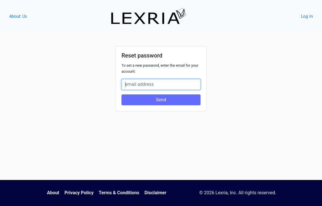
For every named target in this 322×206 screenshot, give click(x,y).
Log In (307, 16)
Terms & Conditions (119, 192)
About (53, 192)
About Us (18, 16)
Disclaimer (155, 192)
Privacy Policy (78, 192)
